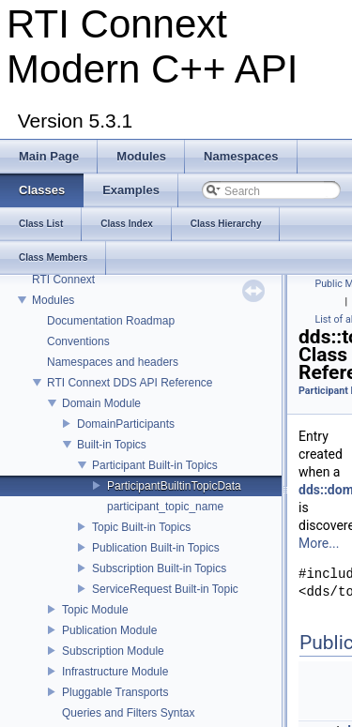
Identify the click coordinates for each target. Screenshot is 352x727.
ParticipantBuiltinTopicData (174, 485)
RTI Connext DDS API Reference (130, 382)
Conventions (78, 341)
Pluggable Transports (115, 692)
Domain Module (101, 403)
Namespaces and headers (112, 362)
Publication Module (109, 630)
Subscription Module (113, 651)
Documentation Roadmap (111, 320)
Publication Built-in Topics (156, 547)
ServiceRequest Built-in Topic (165, 589)
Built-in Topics (111, 444)
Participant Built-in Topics (155, 465)
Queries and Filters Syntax (128, 712)
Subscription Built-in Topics (159, 568)
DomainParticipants (126, 424)
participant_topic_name (165, 506)
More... (318, 543)
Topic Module (95, 609)
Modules (53, 300)
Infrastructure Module (115, 671)
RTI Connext (63, 279)
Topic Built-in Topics (141, 527)
